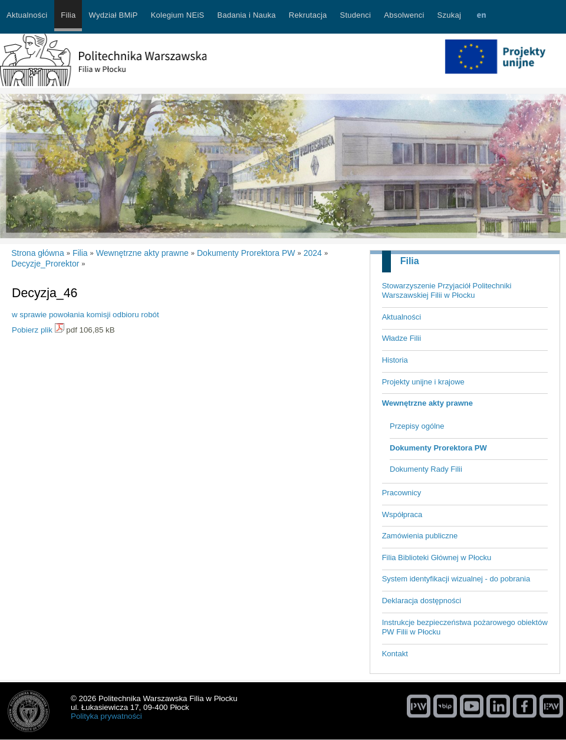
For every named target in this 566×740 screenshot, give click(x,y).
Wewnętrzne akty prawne (427, 403)
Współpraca (402, 514)
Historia (395, 360)
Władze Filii (401, 338)
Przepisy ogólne (417, 426)
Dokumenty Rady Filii (426, 469)
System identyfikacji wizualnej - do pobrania (456, 578)
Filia (409, 261)
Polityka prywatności (106, 716)
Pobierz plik (32, 329)
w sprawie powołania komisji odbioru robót (85, 314)
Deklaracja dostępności (421, 600)
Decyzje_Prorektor (45, 263)
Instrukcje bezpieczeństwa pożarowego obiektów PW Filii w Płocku (465, 627)
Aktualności (401, 317)
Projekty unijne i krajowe (423, 381)
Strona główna (37, 253)
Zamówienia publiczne (420, 535)
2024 (313, 253)
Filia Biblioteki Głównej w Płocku (437, 557)
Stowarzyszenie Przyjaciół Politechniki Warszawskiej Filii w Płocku (447, 290)
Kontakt (395, 653)
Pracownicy (401, 492)
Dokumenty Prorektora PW (438, 447)
